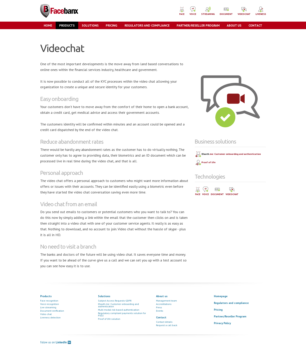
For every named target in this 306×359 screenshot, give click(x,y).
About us (234, 25)
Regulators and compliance (147, 25)
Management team (166, 300)
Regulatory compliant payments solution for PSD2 (122, 314)
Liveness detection (50, 317)
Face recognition (49, 300)
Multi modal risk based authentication (118, 309)
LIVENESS (260, 10)
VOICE (193, 10)
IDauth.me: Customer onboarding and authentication (118, 305)
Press (159, 307)
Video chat (46, 314)
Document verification (52, 310)
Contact (255, 25)
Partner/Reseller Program (198, 25)
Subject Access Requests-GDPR (115, 300)
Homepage (221, 296)
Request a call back (166, 325)
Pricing (111, 25)
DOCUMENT (226, 10)
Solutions (90, 25)
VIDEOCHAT (244, 10)
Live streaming (48, 307)
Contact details (164, 321)
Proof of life (205, 162)
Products (67, 25)
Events (159, 310)
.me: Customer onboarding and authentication (228, 154)
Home (48, 25)
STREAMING (208, 10)
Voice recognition (49, 304)
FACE (182, 11)
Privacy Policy (222, 323)
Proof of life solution (109, 318)
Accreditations (164, 304)
